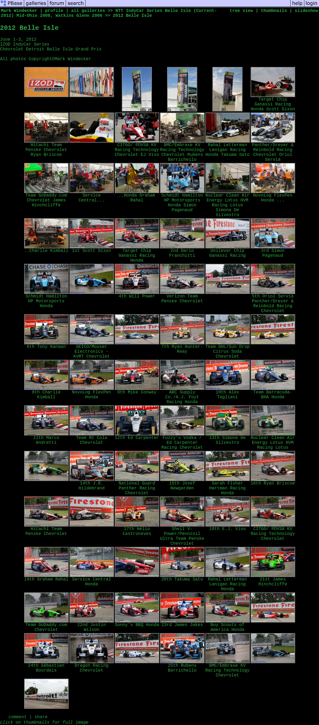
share (40, 717)
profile (54, 10)
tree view (241, 10)
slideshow (306, 10)
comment (17, 717)
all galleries (88, 10)
